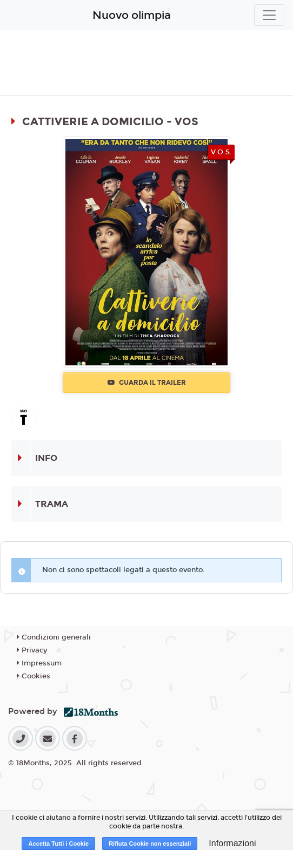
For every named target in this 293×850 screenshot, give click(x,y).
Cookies (33, 676)
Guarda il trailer (147, 382)
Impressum (39, 663)
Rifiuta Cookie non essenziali (150, 843)
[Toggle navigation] (269, 15)
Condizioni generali (54, 637)
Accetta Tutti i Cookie (58, 843)
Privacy (32, 650)
